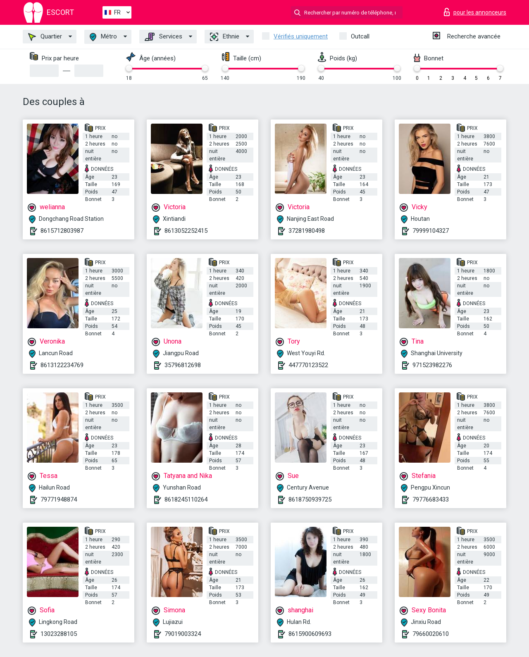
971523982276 (432, 365)
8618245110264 (185, 499)
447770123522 (308, 365)
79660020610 (430, 634)
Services (163, 37)
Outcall (360, 36)
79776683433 (430, 499)
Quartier (45, 37)
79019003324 (182, 634)
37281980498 (306, 230)
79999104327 (430, 230)
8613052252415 (185, 230)
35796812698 (182, 365)
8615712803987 (62, 230)
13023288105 (59, 634)
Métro (103, 37)
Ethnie (224, 37)
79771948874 (59, 499)
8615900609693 (309, 634)
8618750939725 (309, 499)
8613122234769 (62, 365)
